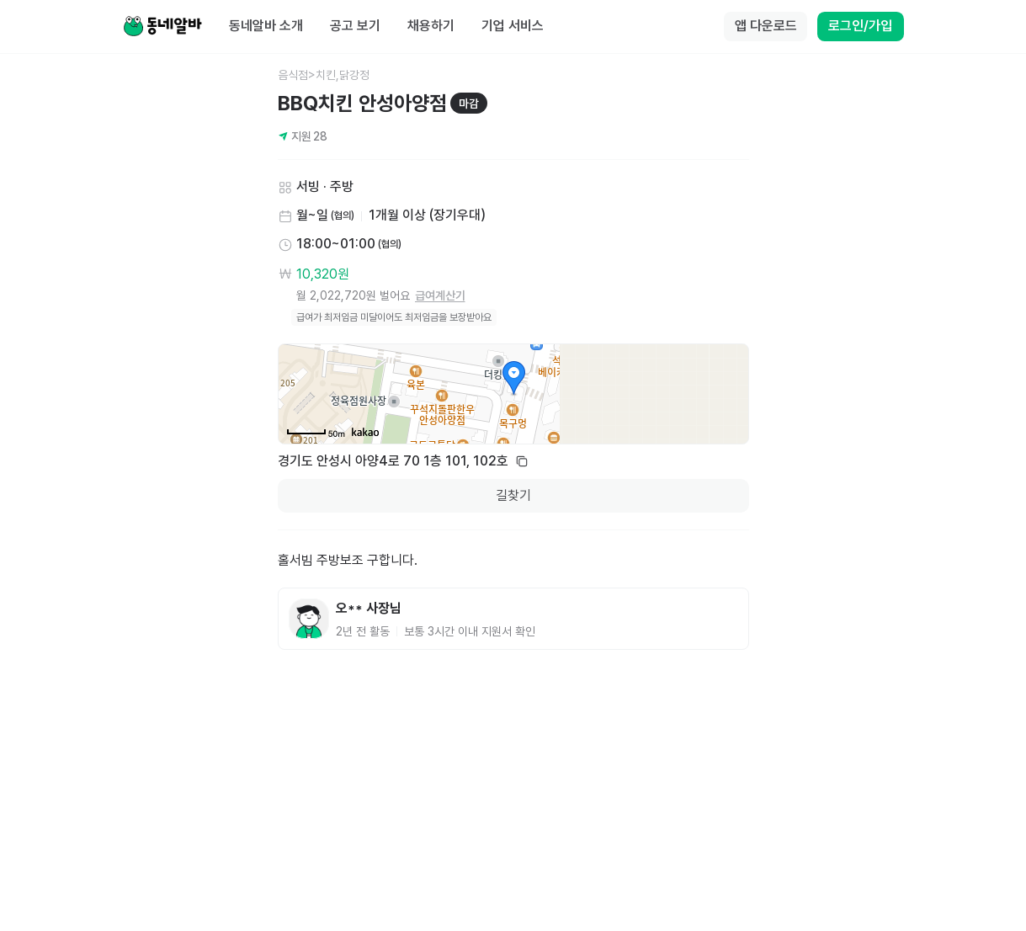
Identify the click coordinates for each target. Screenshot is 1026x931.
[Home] (162, 27)
